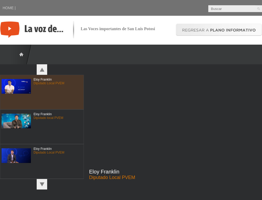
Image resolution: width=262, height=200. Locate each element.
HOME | (9, 8)
